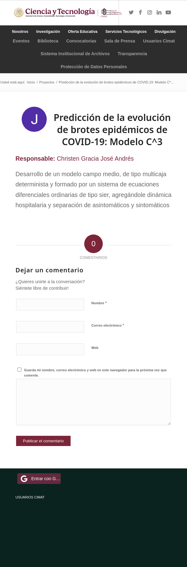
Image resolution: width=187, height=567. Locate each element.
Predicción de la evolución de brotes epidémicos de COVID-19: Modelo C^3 (112, 129)
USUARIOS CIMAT (30, 497)
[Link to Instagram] (149, 12)
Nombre (99, 303)
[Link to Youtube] (168, 12)
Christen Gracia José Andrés (95, 158)
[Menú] (107, 12)
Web (94, 348)
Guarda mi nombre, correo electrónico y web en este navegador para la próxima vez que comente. (95, 372)
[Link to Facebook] (140, 12)
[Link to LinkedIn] (159, 12)
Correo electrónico (107, 325)
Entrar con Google (40, 479)
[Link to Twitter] (131, 12)
